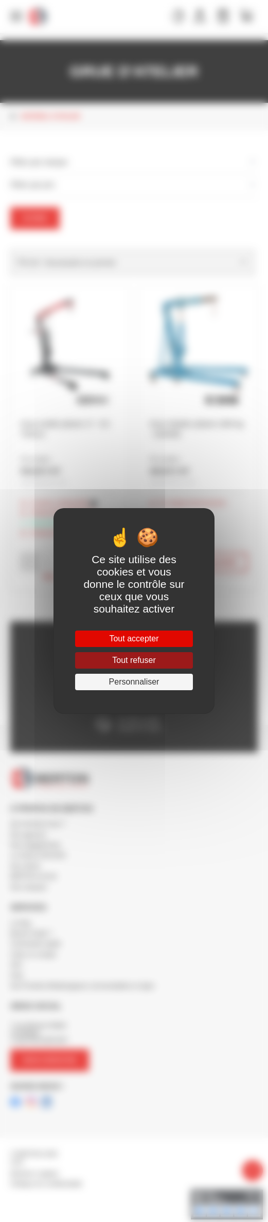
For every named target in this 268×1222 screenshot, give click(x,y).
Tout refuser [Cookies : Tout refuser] (133, 660)
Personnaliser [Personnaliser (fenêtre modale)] (134, 681)
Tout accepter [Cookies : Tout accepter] (133, 638)
